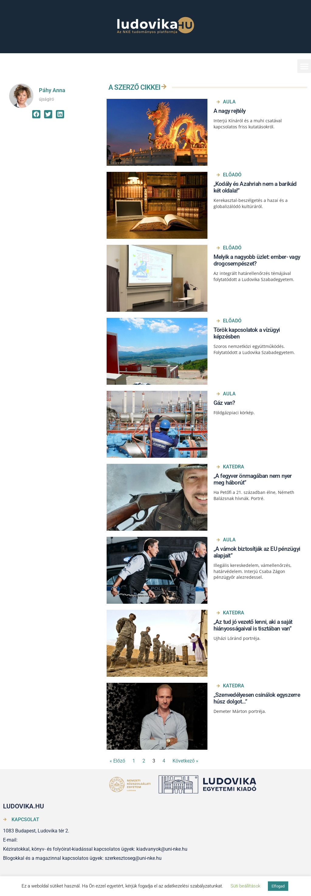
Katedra (233, 467)
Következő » (185, 761)
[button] (304, 66)
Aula (229, 102)
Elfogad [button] (278, 886)
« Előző (117, 761)
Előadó (232, 175)
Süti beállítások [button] (245, 886)
